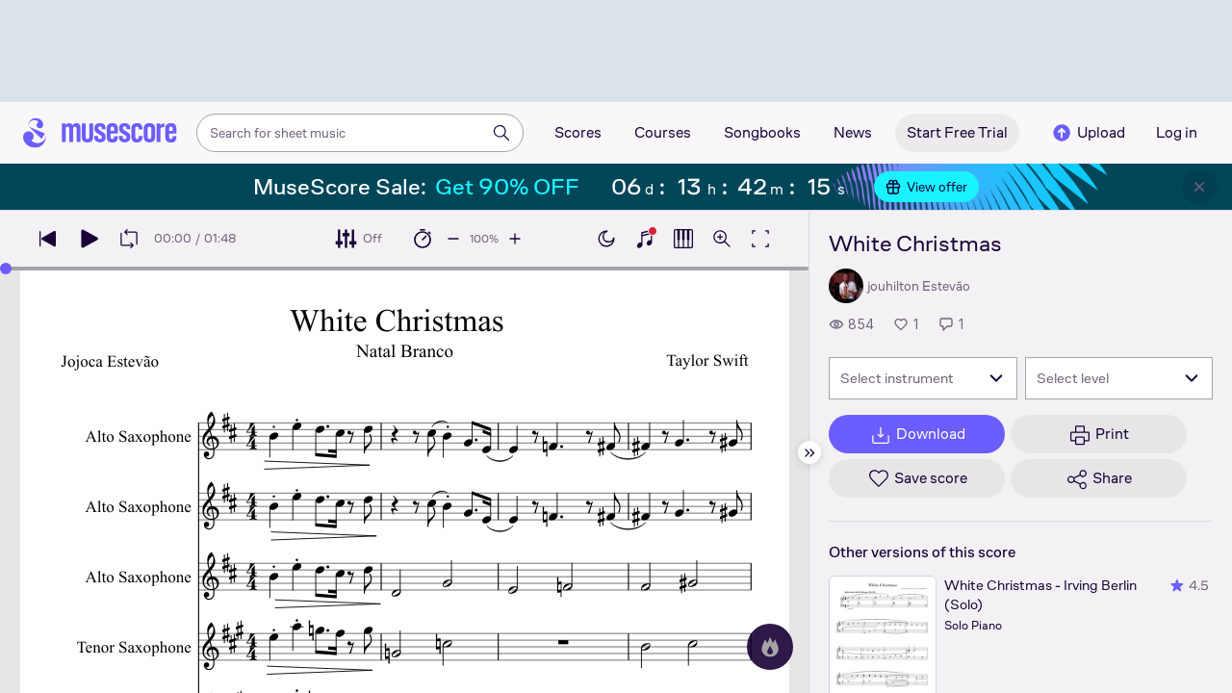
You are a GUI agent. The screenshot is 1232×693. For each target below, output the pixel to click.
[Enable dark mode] (606, 238)
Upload (1087, 132)
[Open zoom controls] (722, 238)
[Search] (501, 133)
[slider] (6, 268)
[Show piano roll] (683, 238)
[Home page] (100, 132)
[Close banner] (1199, 186)
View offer (926, 186)
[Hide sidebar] (809, 452)
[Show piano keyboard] (645, 238)
